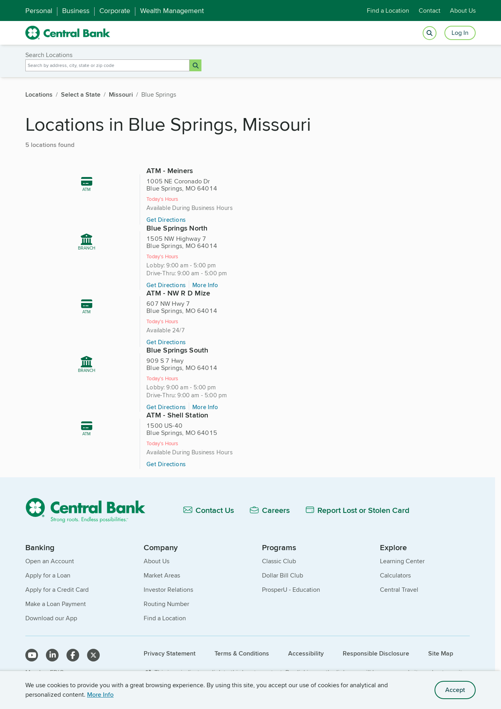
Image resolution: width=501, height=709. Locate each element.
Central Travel (399, 575)
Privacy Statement (169, 639)
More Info (100, 694)
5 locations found (49, 145)
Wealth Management (172, 10)
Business (75, 10)
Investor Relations (168, 575)
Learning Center (402, 546)
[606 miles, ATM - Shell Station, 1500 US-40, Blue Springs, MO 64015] (250, 402)
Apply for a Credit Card (57, 575)
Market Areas (162, 561)
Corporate (114, 10)
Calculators (395, 561)
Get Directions (155, 231)
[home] (67, 33)
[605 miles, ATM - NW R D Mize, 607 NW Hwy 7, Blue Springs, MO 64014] (168, 307)
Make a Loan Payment (55, 589)
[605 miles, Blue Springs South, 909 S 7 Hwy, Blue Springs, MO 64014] (332, 307)
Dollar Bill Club (282, 561)
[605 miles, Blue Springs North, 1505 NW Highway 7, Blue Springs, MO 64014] (332, 209)
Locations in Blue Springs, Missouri (168, 124)
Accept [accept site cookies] (455, 689)
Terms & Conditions (241, 639)
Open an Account (49, 546)
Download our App (51, 603)
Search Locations (48, 55)
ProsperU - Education (291, 575)
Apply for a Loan (47, 561)
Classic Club (279, 546)
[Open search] (429, 33)
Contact (429, 10)
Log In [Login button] (460, 32)
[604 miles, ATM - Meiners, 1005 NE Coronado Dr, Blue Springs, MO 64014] (168, 209)
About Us (463, 10)
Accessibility (306, 639)
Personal (38, 10)
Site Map (440, 639)
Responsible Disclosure (376, 639)
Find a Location (388, 10)
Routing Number (166, 589)
